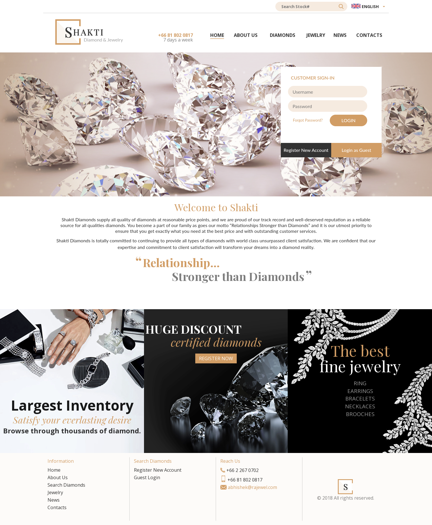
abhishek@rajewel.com (252, 487)
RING (360, 383)
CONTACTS (369, 35)
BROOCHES (360, 414)
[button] (368, 6)
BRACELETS (360, 398)
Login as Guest (356, 150)
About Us (58, 477)
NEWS (340, 35)
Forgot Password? (308, 120)
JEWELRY (315, 35)
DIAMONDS (282, 35)
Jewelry (55, 492)
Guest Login (147, 477)
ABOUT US (245, 35)
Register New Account (306, 150)
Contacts (57, 507)
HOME (217, 35)
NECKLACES (360, 406)
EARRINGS (360, 390)
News (54, 500)
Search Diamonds (66, 485)
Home (54, 470)
